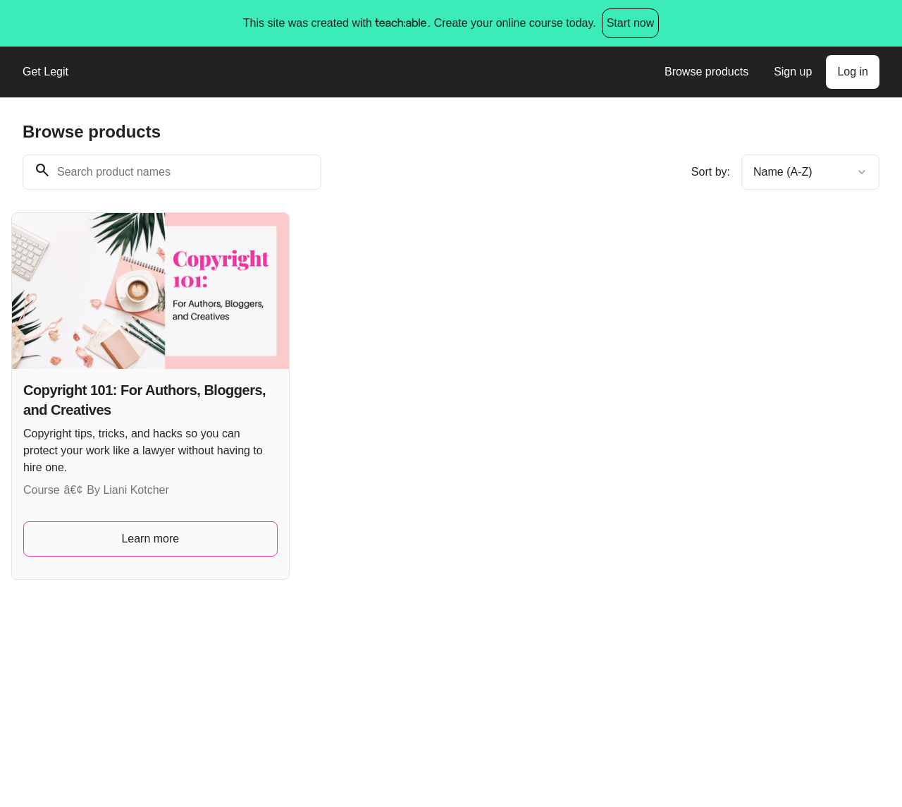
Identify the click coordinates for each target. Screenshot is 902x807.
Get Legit (45, 72)
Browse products (706, 72)
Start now (631, 23)
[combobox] (810, 172)
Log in (852, 72)
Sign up (793, 72)
